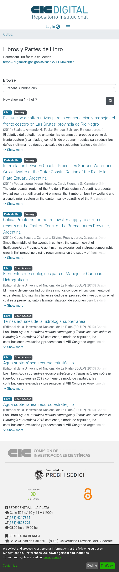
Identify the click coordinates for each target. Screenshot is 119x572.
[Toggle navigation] (68, 27)
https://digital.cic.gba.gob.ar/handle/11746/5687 (38, 62)
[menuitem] (58, 26)
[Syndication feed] (110, 101)
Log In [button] (50, 27)
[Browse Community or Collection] (59, 88)
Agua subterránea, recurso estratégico (38, 362)
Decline (92, 565)
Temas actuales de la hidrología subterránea (44, 321)
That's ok (107, 565)
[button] (13, 150)
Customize (10, 565)
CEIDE (7, 34)
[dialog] (59, 558)
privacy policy (52, 557)
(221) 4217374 (19, 518)
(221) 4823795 (19, 523)
